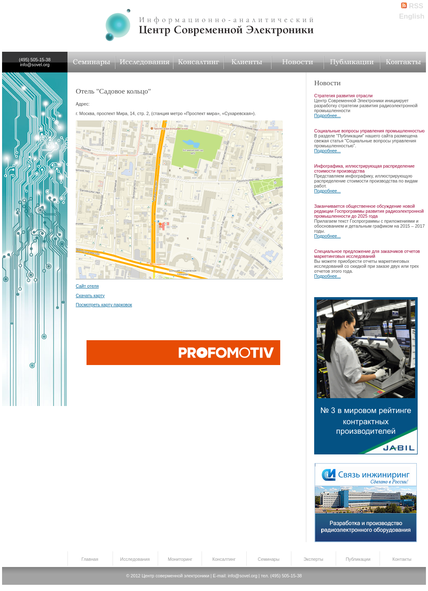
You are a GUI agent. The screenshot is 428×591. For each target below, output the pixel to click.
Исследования (134, 559)
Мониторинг (180, 559)
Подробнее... (327, 115)
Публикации (358, 559)
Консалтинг (224, 559)
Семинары (268, 559)
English (411, 16)
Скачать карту (90, 295)
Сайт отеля (87, 285)
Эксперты (313, 559)
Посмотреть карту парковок (104, 304)
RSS (412, 6)
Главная (90, 559)
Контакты (401, 559)
